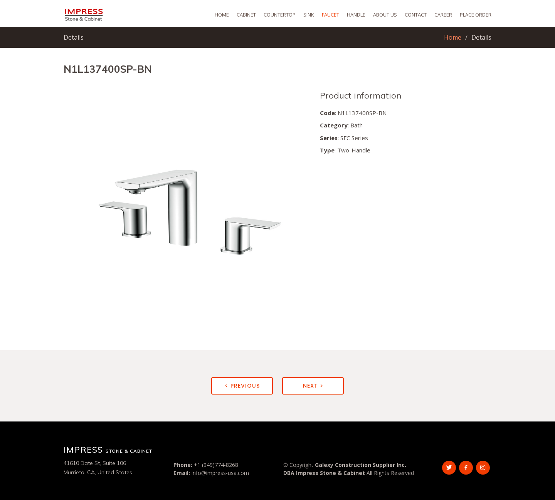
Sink (308, 14)
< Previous (242, 386)
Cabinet (246, 14)
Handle (356, 14)
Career (443, 14)
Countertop (280, 14)
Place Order (475, 14)
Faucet (330, 14)
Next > (313, 386)
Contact (416, 14)
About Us (385, 14)
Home (222, 14)
